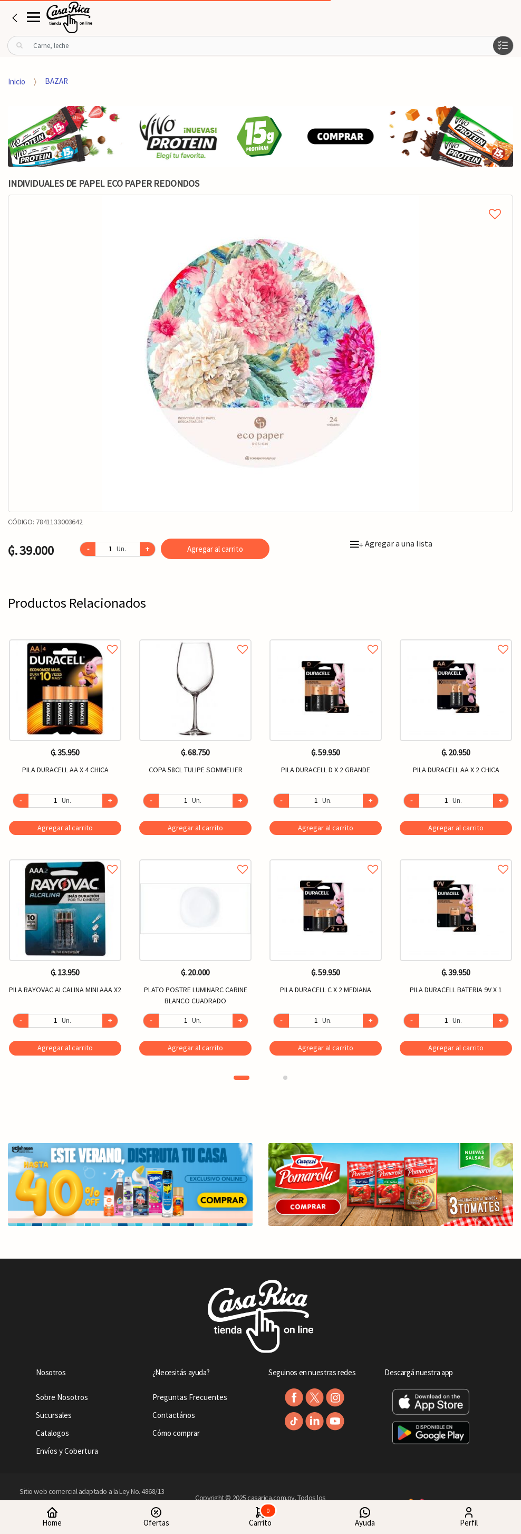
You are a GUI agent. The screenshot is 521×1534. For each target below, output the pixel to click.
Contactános (173, 1415)
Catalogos (52, 1433)
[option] (260, 353)
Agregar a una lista (391, 543)
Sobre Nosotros (62, 1397)
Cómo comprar (176, 1433)
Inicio (16, 81)
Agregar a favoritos (65, 637)
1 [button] (241, 1077)
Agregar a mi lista (260, 202)
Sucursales (54, 1415)
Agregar (65, 827)
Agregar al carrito (215, 549)
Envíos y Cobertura (67, 1451)
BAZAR (56, 81)
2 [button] (285, 1077)
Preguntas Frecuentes (189, 1397)
